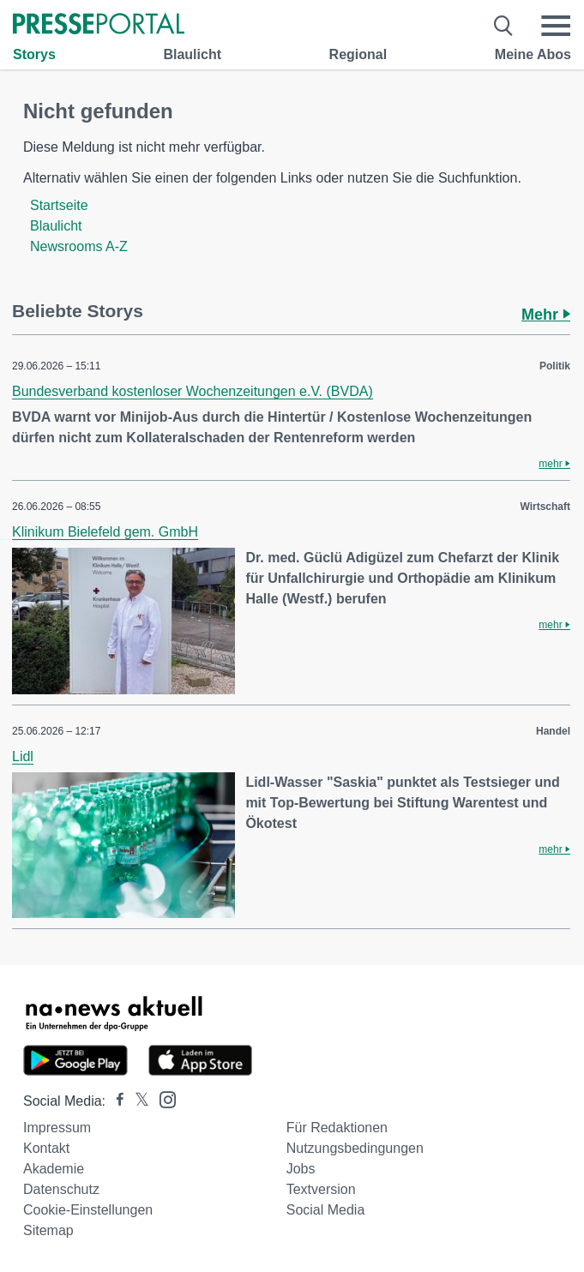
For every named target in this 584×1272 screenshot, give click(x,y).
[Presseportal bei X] (136, 1101)
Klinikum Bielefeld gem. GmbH (105, 532)
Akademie (53, 1168)
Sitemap (48, 1230)
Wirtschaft (545, 507)
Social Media (325, 1210)
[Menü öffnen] (555, 26)
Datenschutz (61, 1189)
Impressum (57, 1127)
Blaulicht (192, 54)
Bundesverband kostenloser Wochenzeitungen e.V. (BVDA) (192, 391)
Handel (553, 731)
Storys (34, 54)
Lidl (22, 756)
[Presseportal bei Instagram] (162, 1098)
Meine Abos (533, 54)
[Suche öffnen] (504, 26)
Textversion (321, 1189)
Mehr (545, 314)
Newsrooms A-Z (79, 246)
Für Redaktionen (337, 1127)
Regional (358, 54)
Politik (554, 366)
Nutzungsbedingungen (355, 1148)
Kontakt (46, 1148)
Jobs (301, 1168)
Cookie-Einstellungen (88, 1210)
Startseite (59, 205)
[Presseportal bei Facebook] (114, 1101)
